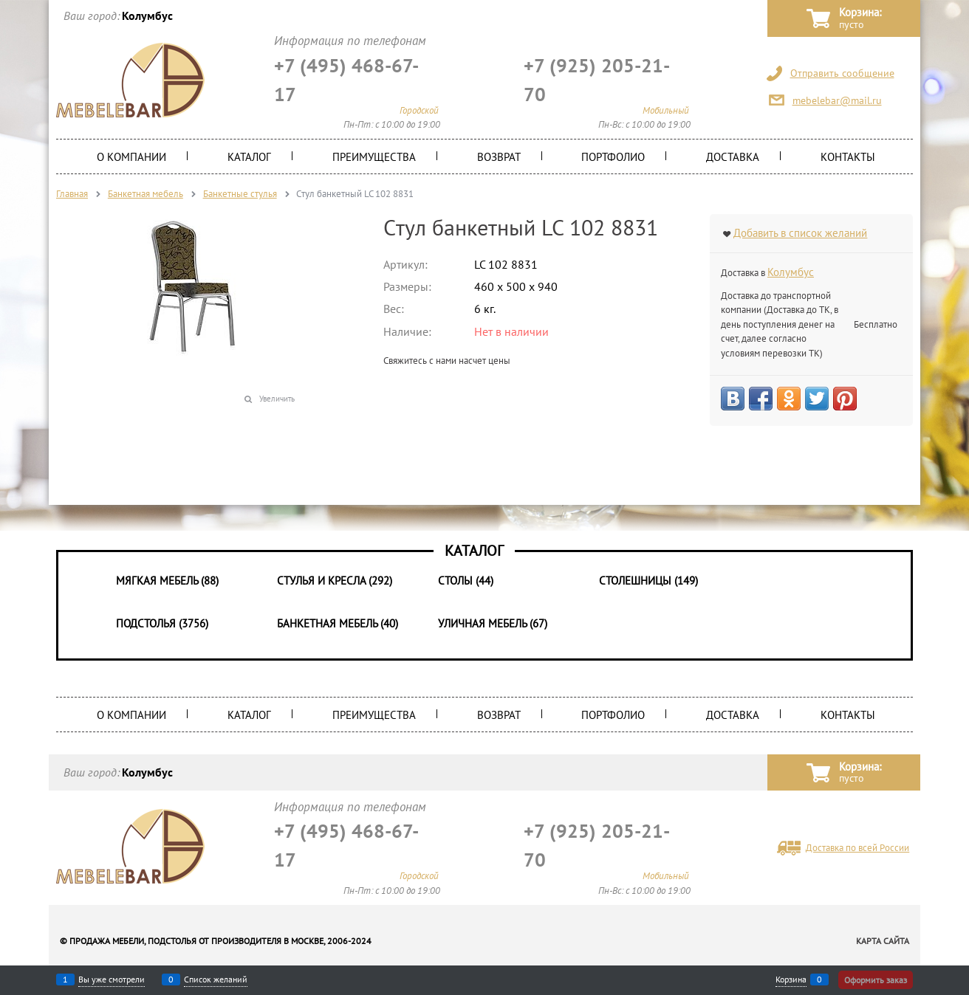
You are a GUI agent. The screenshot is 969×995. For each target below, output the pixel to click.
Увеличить (277, 398)
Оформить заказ (875, 979)
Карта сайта (882, 940)
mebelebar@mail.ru (837, 100)
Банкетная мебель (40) (337, 623)
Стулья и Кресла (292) (334, 581)
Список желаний (215, 979)
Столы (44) (465, 581)
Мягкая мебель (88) (167, 581)
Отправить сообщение (842, 73)
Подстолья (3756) (162, 623)
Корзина (791, 979)
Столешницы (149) (648, 581)
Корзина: (860, 18)
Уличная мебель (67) (492, 623)
